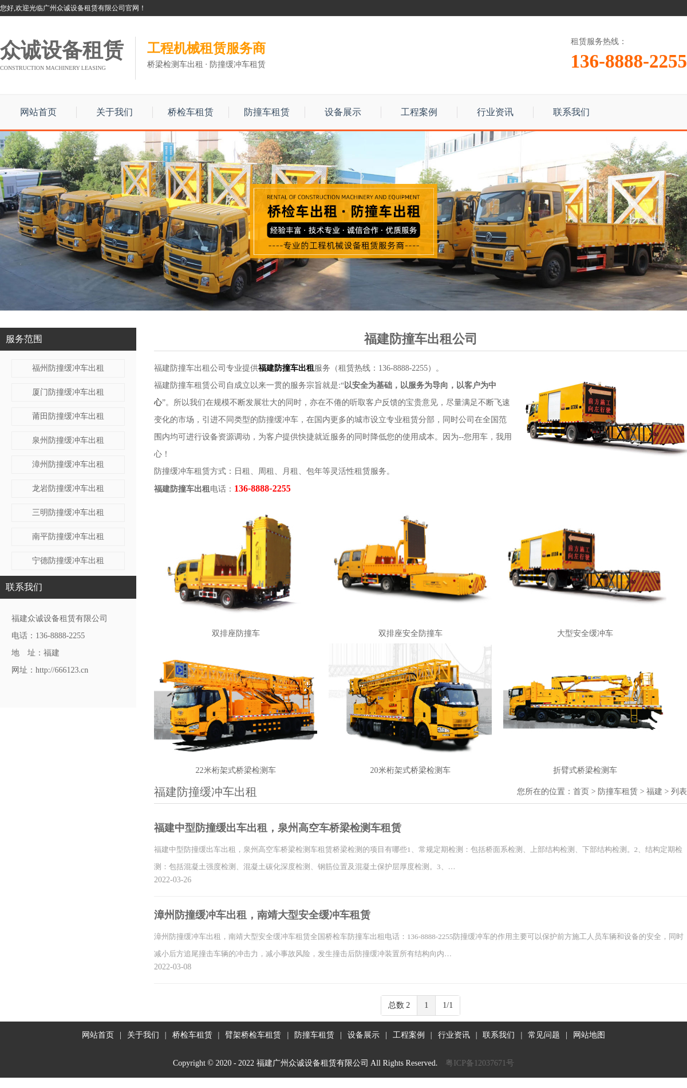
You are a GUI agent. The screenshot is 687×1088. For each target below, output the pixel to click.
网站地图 (589, 1035)
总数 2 (399, 1005)
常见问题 (544, 1035)
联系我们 (571, 112)
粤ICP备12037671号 (479, 1063)
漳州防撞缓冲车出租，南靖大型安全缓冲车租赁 (262, 915)
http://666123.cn (61, 670)
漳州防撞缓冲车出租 (68, 464)
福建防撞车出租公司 (190, 368)
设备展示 (343, 112)
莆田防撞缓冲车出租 (68, 416)
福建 (654, 791)
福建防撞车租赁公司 (190, 385)
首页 (581, 791)
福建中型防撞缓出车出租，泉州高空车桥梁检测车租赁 (277, 828)
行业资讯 (495, 112)
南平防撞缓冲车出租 (68, 536)
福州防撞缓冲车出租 (68, 368)
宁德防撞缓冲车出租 (68, 560)
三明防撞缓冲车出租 (68, 512)
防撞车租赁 (267, 112)
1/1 (448, 1005)
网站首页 (38, 112)
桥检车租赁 (191, 112)
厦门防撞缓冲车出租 (68, 392)
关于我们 (114, 112)
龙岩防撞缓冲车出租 (68, 488)
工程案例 (419, 112)
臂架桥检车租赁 (253, 1035)
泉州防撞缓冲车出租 (68, 440)
